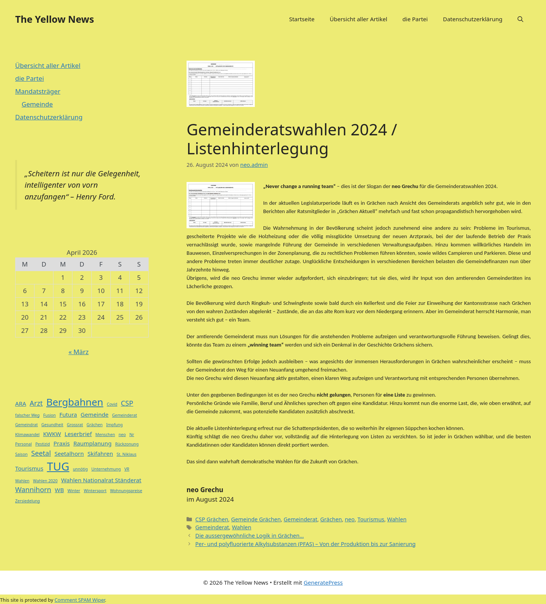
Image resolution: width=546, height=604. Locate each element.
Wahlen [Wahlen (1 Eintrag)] (22, 480)
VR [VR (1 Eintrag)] (126, 469)
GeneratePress (323, 582)
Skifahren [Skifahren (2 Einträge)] (100, 453)
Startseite (301, 19)
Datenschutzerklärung (472, 19)
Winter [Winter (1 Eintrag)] (73, 490)
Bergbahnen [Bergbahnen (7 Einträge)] (74, 402)
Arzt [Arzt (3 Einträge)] (36, 403)
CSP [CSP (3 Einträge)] (127, 403)
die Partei (415, 19)
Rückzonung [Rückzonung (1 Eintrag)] (127, 444)
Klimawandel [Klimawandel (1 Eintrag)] (27, 434)
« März (79, 351)
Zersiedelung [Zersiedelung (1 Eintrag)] (27, 501)
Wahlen (396, 519)
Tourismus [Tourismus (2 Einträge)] (29, 468)
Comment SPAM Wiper (80, 599)
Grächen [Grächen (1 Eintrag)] (94, 424)
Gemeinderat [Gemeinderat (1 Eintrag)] (124, 415)
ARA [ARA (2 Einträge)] (20, 403)
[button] (520, 19)
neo (350, 519)
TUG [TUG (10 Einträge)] (58, 466)
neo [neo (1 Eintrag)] (122, 434)
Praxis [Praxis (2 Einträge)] (61, 443)
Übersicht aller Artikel (358, 19)
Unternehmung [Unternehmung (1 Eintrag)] (106, 469)
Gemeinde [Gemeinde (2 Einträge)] (95, 414)
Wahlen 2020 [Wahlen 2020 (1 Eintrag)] (45, 480)
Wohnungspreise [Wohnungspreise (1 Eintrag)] (126, 490)
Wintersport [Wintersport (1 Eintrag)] (95, 490)
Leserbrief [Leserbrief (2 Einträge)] (78, 434)
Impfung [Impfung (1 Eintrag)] (114, 424)
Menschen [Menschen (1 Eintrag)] (105, 434)
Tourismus (371, 519)
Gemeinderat (300, 519)
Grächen (331, 519)
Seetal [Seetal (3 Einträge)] (41, 453)
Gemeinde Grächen (256, 519)
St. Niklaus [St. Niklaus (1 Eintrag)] (126, 454)
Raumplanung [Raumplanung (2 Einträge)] (92, 443)
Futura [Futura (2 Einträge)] (68, 414)
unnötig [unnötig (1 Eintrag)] (80, 469)
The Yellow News (54, 19)
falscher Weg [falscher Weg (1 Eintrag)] (27, 415)
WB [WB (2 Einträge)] (59, 490)
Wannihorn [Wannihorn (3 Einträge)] (33, 489)
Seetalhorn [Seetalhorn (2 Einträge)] (69, 453)
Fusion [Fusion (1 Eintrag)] (49, 415)
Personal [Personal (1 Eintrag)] (23, 444)
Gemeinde (37, 104)
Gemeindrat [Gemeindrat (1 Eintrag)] (26, 424)
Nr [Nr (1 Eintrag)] (131, 434)
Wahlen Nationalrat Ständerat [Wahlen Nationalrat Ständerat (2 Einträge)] (101, 480)
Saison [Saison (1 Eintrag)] (21, 454)
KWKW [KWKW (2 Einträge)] (52, 434)
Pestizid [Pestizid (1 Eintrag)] (42, 444)
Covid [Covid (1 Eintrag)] (112, 404)
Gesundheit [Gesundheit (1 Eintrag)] (52, 424)
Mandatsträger (37, 91)
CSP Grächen (211, 519)
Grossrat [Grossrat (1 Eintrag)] (75, 424)
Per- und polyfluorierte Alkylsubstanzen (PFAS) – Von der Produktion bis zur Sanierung (305, 544)
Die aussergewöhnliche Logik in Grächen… (249, 535)
